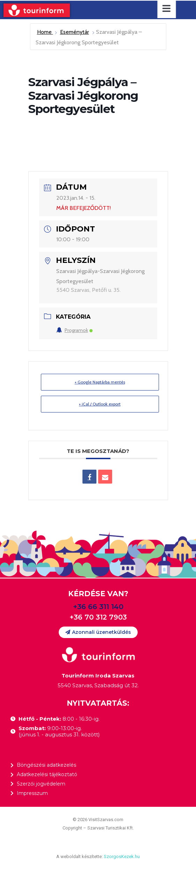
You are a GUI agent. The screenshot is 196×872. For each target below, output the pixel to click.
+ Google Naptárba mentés (100, 382)
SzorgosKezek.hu (122, 856)
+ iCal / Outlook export (100, 404)
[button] (98, 632)
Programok (74, 330)
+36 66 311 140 (98, 606)
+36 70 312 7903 (98, 617)
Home (45, 32)
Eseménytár (74, 32)
